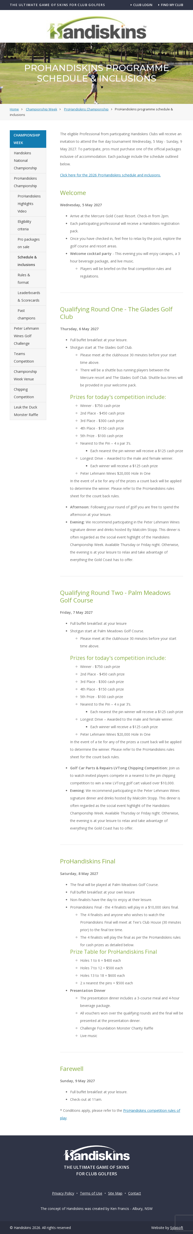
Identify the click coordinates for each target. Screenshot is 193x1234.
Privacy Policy (63, 1193)
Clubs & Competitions (133, 47)
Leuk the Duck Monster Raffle (26, 411)
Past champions (26, 314)
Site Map (115, 1193)
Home (18, 47)
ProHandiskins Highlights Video (29, 204)
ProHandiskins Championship (25, 182)
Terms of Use (91, 1193)
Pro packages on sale (29, 243)
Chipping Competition (24, 393)
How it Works (44, 47)
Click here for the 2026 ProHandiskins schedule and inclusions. (110, 175)
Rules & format (24, 278)
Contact (134, 1193)
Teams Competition (24, 357)
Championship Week (85, 47)
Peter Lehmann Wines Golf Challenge (26, 336)
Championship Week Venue (25, 375)
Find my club (170, 5)
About (169, 47)
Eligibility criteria (24, 225)
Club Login (141, 5)
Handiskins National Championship (25, 160)
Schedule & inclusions (27, 261)
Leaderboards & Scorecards (29, 296)
